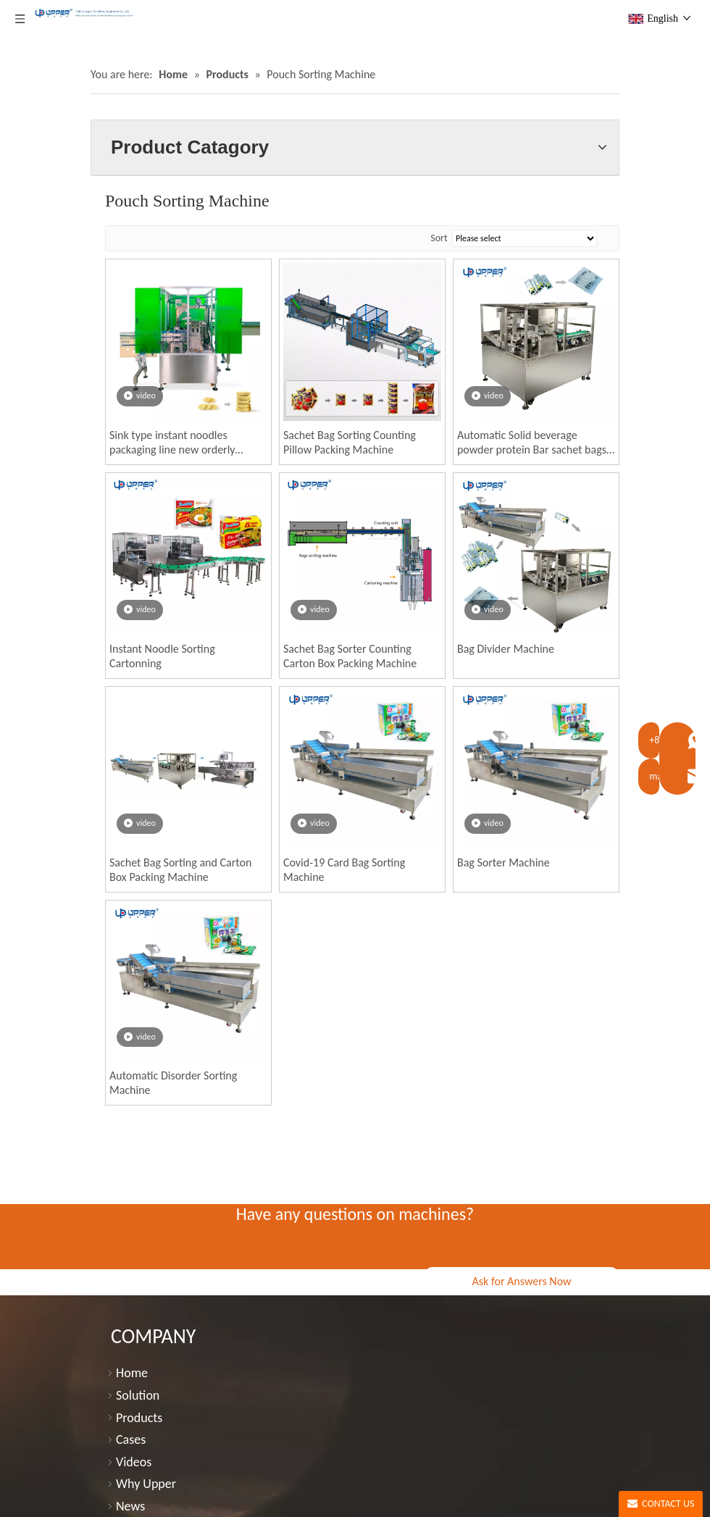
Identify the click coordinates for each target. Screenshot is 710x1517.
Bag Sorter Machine (503, 862)
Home (132, 1373)
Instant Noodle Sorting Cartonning (162, 656)
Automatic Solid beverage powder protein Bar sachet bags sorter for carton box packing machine (531, 442)
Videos (133, 1462)
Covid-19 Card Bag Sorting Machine (344, 870)
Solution (137, 1395)
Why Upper (146, 1484)
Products (139, 1418)
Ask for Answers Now (521, 1281)
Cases (131, 1439)
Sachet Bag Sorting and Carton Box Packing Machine (180, 870)
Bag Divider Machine (505, 649)
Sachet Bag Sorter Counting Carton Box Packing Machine (350, 656)
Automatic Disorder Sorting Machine (173, 1083)
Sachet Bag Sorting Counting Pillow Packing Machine (349, 442)
